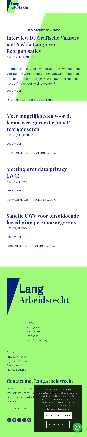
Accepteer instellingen (58, 415)
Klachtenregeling (16, 369)
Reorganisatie (27, 56)
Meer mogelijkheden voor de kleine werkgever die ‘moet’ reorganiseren (39, 122)
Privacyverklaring (17, 356)
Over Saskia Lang (37, 340)
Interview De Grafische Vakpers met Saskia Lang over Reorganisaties (43, 44)
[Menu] (78, 7)
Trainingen (32, 335)
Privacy (22, 181)
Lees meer (15, 90)
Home (30, 322)
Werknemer (33, 331)
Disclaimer (13, 365)
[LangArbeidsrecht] (36, 6)
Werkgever (33, 327)
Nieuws (11, 56)
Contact (11, 352)
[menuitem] (78, 7)
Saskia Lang (45, 100)
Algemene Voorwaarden (21, 361)
